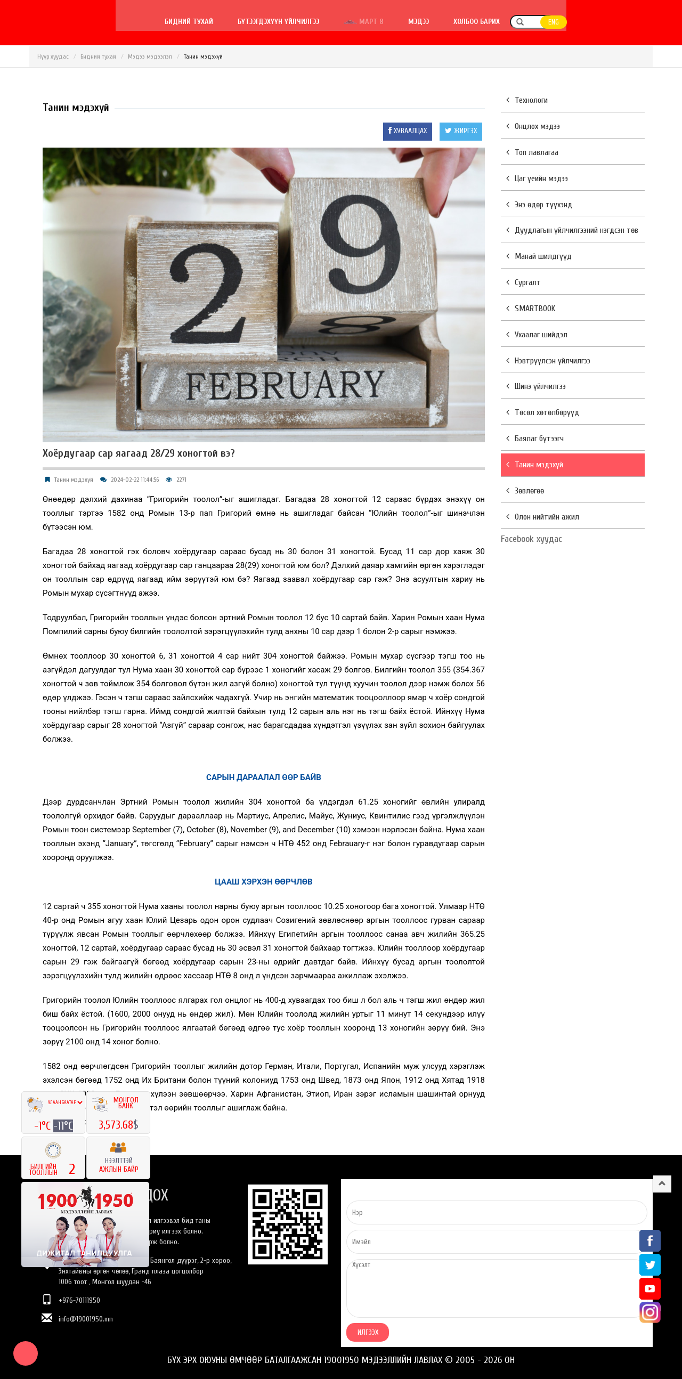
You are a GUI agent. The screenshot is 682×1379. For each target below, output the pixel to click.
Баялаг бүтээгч (535, 438)
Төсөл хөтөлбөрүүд (542, 412)
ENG (640, 22)
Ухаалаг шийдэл (536, 334)
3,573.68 (116, 1124)
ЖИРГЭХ (461, 130)
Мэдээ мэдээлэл (150, 56)
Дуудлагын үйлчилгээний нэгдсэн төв (572, 230)
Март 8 (450, 21)
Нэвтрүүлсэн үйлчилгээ (548, 361)
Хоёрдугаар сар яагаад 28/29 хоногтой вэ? (139, 453)
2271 (181, 479)
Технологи (527, 100)
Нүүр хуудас (53, 56)
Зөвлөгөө (525, 491)
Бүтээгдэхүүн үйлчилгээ (364, 21)
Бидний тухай (275, 21)
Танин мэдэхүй (73, 479)
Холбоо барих (563, 21)
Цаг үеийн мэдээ (537, 178)
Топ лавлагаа (532, 152)
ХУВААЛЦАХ (407, 130)
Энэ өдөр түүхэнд (539, 204)
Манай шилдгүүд (539, 256)
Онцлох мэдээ (533, 126)
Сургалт (523, 282)
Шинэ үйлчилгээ (536, 386)
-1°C (43, 1126)
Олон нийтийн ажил (542, 517)
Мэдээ (504, 21)
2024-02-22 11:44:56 (135, 479)
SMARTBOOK (530, 308)
